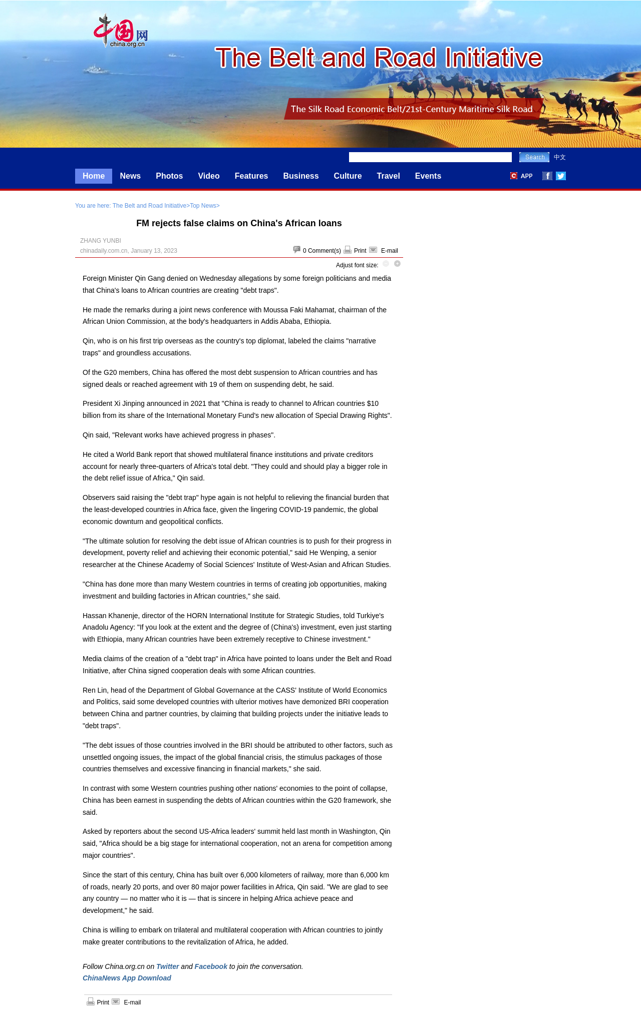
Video (208, 176)
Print (360, 250)
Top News (203, 205)
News (130, 176)
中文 (560, 157)
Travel (388, 176)
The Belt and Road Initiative (149, 205)
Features (251, 176)
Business (300, 176)
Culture (348, 176)
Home (94, 176)
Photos (169, 176)
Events (428, 176)
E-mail (389, 250)
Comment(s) (324, 250)
